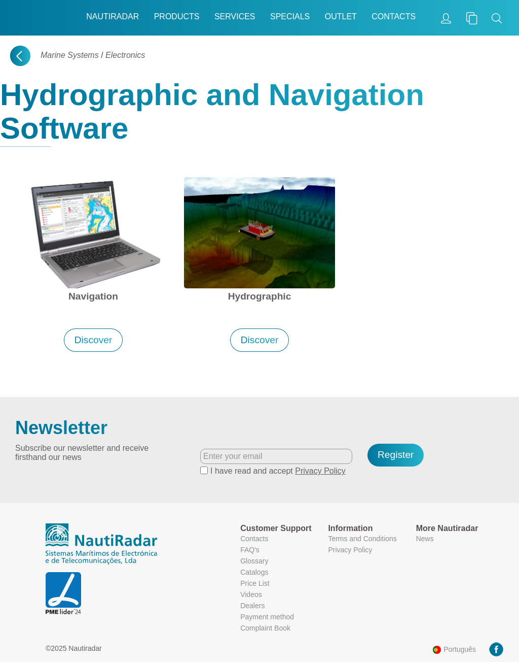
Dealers (252, 606)
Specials (290, 16)
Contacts (394, 16)
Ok (433, 623)
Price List (255, 583)
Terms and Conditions (362, 539)
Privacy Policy (320, 471)
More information (393, 604)
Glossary (254, 561)
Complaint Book (265, 628)
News (425, 539)
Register (396, 454)
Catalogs (254, 572)
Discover (94, 340)
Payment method (267, 617)
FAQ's (250, 550)
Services (234, 16)
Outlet (341, 16)
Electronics (125, 55)
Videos (251, 594)
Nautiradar (112, 16)
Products (177, 16)
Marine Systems (70, 55)
